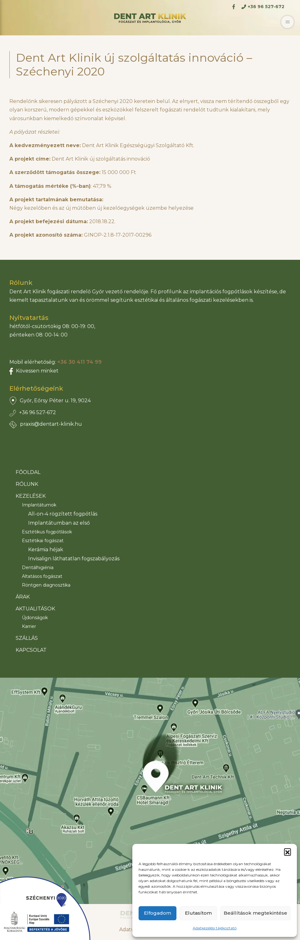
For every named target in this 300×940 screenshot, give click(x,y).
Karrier (29, 626)
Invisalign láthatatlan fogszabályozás (73, 559)
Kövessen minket (37, 371)
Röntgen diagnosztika (46, 585)
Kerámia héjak (45, 549)
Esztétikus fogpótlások (47, 532)
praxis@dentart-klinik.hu (51, 424)
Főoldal (28, 472)
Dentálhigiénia (37, 567)
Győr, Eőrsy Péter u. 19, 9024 (55, 400)
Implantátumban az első (59, 523)
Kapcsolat (31, 650)
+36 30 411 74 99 (79, 362)
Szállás (27, 638)
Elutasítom (198, 913)
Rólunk (27, 484)
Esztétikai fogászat (43, 540)
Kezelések (31, 496)
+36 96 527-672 (37, 412)
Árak (23, 597)
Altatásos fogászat (42, 576)
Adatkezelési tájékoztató (214, 928)
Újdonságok (35, 617)
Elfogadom (157, 913)
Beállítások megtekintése (255, 913)
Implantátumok (39, 505)
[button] (287, 852)
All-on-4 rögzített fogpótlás (62, 514)
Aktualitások (35, 609)
